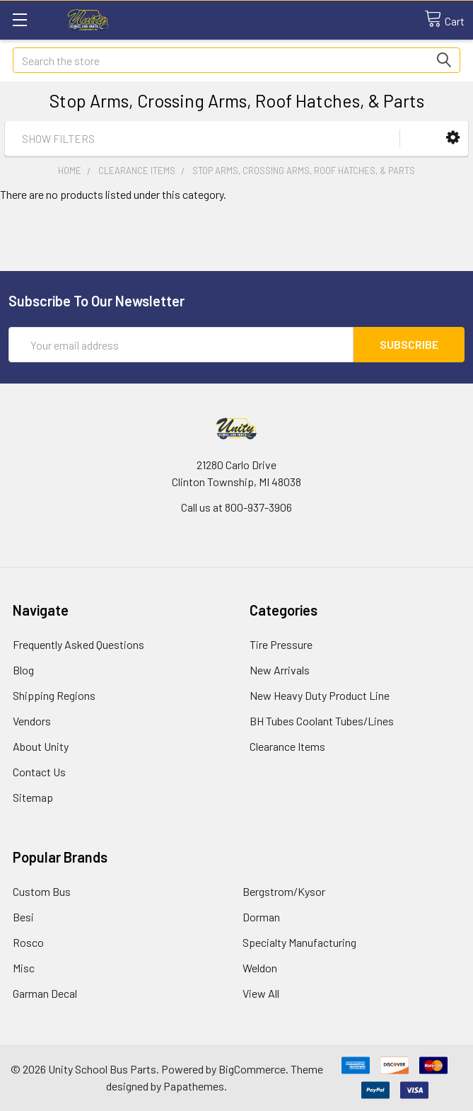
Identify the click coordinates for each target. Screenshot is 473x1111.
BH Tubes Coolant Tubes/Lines (322, 720)
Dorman (261, 916)
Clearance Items (287, 746)
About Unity (41, 746)
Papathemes (193, 1086)
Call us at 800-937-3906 (236, 507)
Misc (24, 967)
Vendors (32, 720)
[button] (453, 137)
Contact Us (39, 771)
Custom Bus (42, 891)
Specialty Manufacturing (299, 942)
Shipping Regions (54, 695)
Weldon (260, 967)
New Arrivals (280, 670)
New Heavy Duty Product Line (320, 695)
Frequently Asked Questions (78, 644)
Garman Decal (45, 993)
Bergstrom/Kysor (284, 891)
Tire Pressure (281, 644)
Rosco (28, 942)
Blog (23, 670)
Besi (23, 916)
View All (261, 993)
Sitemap (33, 797)
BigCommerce (252, 1069)
